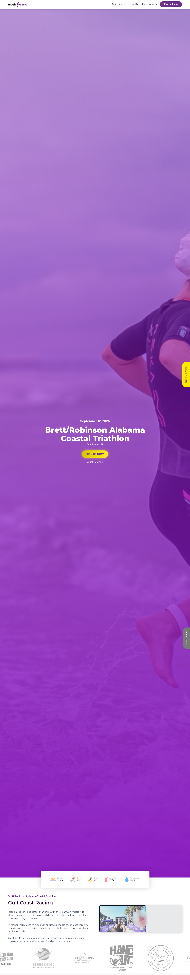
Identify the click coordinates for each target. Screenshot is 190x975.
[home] (17, 4)
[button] (150, 4)
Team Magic (118, 4)
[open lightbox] (140, 918)
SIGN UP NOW (95, 454)
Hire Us (134, 4)
